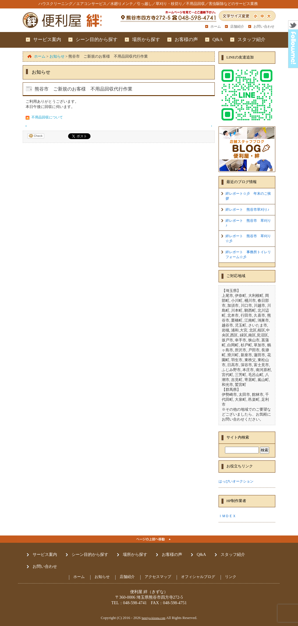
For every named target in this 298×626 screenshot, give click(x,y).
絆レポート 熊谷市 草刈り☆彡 (248, 238)
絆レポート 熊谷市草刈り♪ (247, 210)
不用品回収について (47, 117)
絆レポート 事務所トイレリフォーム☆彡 (248, 254)
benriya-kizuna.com (154, 618)
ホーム (215, 26)
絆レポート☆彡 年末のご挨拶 (248, 196)
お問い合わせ (263, 26)
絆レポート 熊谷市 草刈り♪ (248, 223)
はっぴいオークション (236, 481)
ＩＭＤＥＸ (227, 516)
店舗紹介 (237, 26)
